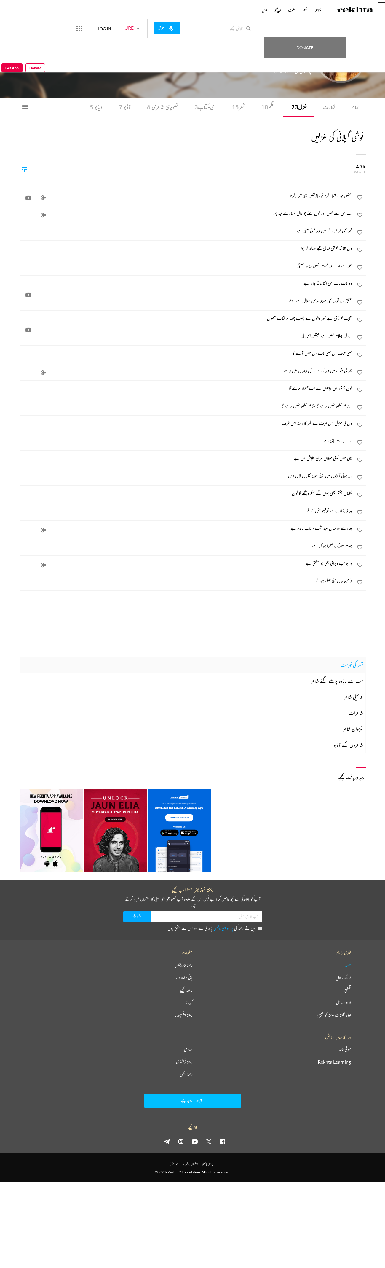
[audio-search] (188, 28)
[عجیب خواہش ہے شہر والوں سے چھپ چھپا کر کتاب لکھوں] (186, 318)
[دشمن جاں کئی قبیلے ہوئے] (186, 581)
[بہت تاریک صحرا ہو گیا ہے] (186, 546)
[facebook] (222, 1141)
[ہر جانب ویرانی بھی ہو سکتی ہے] (186, 563)
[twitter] (208, 1141)
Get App (12, 28)
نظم (267, 107)
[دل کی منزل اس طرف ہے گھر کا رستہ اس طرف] (186, 423)
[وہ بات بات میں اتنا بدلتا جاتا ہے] (186, 283)
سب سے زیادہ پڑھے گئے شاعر (337, 680)
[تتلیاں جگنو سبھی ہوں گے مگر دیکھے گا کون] (186, 493)
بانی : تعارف (184, 977)
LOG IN (126, 28)
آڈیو (122, 107)
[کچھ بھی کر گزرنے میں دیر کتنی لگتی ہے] (186, 231)
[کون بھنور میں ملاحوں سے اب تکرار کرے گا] (186, 388)
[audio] (43, 198)
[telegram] (167, 1141)
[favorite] (360, 199)
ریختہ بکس (186, 1074)
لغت (291, 10)
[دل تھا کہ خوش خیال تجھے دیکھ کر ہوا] (186, 248)
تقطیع (347, 990)
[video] (28, 198)
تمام (355, 107)
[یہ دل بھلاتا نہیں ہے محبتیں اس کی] (186, 336)
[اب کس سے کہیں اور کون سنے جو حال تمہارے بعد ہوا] (186, 213)
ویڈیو (93, 107)
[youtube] (194, 1141)
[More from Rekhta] (100, 28)
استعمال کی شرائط (190, 1164)
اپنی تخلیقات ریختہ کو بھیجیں (334, 1015)
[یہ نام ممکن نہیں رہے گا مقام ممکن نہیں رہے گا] (186, 406)
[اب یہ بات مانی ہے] (186, 441)
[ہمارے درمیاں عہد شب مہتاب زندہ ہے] (186, 528)
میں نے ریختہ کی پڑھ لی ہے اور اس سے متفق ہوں (214, 928)
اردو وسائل (343, 1002)
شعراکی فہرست (351, 664)
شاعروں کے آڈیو (348, 744)
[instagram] (181, 1141)
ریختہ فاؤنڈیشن (184, 965)
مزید (264, 10)
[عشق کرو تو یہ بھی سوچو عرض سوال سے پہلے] (186, 301)
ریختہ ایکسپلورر (184, 1015)
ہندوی (188, 1049)
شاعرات (356, 712)
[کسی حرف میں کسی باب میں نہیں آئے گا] (186, 353)
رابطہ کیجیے (186, 990)
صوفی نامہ (345, 1049)
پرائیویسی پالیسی (223, 928)
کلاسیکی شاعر (353, 696)
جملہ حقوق (174, 1164)
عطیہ (348, 965)
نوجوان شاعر (353, 728)
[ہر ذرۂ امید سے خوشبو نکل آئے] (186, 511)
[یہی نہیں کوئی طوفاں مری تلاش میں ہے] (186, 458)
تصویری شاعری (160, 107)
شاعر (317, 10)
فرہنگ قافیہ (343, 977)
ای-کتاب (203, 107)
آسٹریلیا (273, 59)
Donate (345, 28)
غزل (298, 107)
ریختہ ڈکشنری (184, 1062)
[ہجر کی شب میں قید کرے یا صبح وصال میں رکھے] (186, 371)
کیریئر (189, 1002)
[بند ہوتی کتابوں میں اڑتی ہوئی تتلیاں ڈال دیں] (186, 476)
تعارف (328, 107)
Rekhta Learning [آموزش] (334, 1062)
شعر (237, 107)
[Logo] (355, 10)
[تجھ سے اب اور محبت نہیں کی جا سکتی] (186, 266)
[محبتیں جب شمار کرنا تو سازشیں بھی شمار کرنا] (186, 196)
